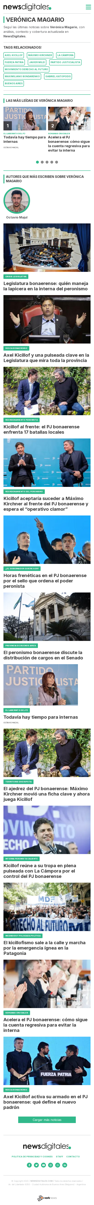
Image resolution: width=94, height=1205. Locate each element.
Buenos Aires (14, 83)
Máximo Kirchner (40, 55)
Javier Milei (37, 62)
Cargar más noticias (47, 1120)
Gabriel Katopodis (58, 76)
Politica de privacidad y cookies (32, 1156)
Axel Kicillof (14, 55)
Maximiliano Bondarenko (22, 76)
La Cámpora (65, 55)
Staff (59, 1156)
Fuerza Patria (14, 62)
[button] (37, 162)
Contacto (73, 1156)
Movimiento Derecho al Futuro (26, 69)
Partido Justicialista (65, 62)
